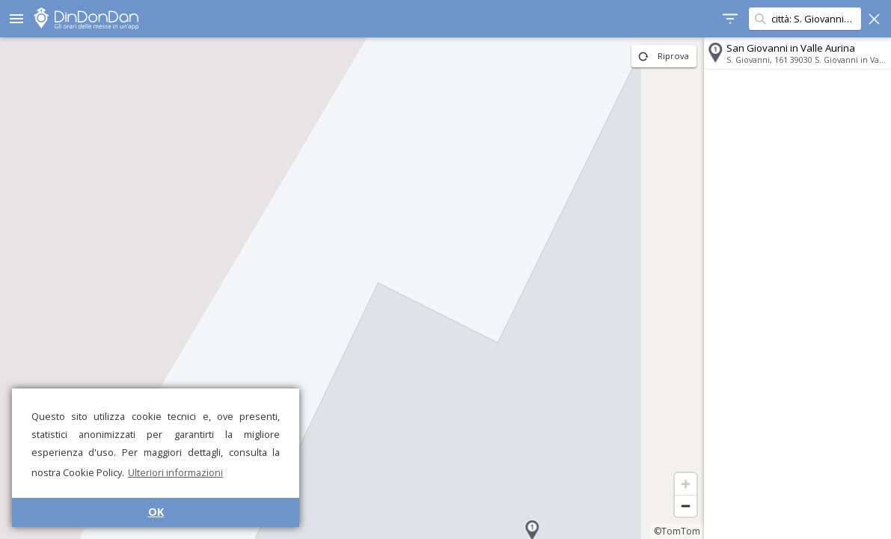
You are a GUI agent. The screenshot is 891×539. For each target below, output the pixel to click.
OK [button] (156, 512)
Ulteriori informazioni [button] (175, 472)
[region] (352, 288)
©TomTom (677, 531)
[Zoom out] (685, 506)
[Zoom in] (685, 484)
